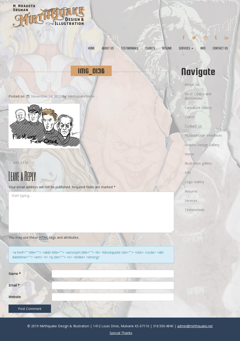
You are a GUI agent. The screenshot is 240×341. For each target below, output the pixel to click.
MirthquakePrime (81, 96)
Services (186, 48)
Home (91, 48)
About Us (108, 48)
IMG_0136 (91, 71)
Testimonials (129, 48)
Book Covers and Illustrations (198, 96)
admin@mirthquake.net (195, 326)
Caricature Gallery (198, 107)
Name (15, 273)
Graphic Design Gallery (202, 145)
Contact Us (220, 48)
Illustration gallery (198, 163)
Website (15, 297)
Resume (167, 48)
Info (203, 48)
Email (14, 285)
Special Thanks (121, 333)
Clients (150, 48)
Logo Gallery (194, 181)
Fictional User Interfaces (203, 135)
